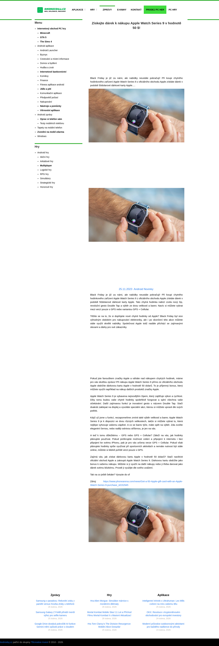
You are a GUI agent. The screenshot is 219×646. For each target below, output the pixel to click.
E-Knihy (121, 9)
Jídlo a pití (45, 89)
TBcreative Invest (39, 642)
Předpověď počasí (49, 97)
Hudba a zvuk (47, 67)
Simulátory (45, 178)
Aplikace (77, 9)
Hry (92, 9)
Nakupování (46, 101)
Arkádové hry (46, 161)
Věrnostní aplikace (50, 110)
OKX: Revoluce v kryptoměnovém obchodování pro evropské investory (163, 614)
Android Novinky (143, 289)
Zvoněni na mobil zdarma (50, 132)
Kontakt (136, 9)
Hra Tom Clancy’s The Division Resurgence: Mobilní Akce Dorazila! (109, 625)
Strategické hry (47, 182)
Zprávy (107, 9)
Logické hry (46, 170)
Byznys (43, 54)
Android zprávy (44, 114)
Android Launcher (49, 50)
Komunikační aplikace (51, 93)
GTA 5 (43, 37)
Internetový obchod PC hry (51, 28)
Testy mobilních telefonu (52, 123)
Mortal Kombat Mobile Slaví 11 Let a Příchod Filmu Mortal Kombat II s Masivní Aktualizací (109, 614)
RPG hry (44, 174)
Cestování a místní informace (54, 59)
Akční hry (44, 157)
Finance (44, 80)
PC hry (173, 9)
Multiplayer (46, 165)
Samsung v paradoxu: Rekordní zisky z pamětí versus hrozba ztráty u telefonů (55, 602)
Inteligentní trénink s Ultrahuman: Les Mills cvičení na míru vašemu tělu (163, 602)
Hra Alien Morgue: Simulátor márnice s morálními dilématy (109, 602)
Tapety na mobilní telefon (49, 127)
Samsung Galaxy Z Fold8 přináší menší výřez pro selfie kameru (55, 614)
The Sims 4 (46, 41)
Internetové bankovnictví (53, 71)
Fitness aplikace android (52, 84)
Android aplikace (45, 46)
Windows (41, 136)
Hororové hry (46, 187)
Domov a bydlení (48, 63)
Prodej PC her (155, 9)
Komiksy (44, 76)
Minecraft (45, 33)
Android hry (43, 152)
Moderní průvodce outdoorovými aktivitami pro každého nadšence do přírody (163, 625)
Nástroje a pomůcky (50, 106)
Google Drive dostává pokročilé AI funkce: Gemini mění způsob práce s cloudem (55, 625)
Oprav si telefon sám (51, 119)
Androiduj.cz (6, 642)
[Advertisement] (136, 52)
